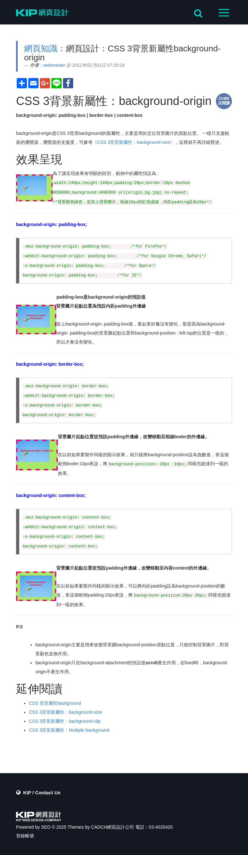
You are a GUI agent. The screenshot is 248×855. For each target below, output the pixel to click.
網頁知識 (41, 48)
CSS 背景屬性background (55, 703)
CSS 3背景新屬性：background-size (65, 712)
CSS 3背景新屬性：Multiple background (69, 730)
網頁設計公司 (120, 827)
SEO (46, 827)
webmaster (54, 65)
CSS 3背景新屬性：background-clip (65, 721)
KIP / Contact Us (41, 792)
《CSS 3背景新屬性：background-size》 (133, 142)
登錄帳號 (25, 835)
